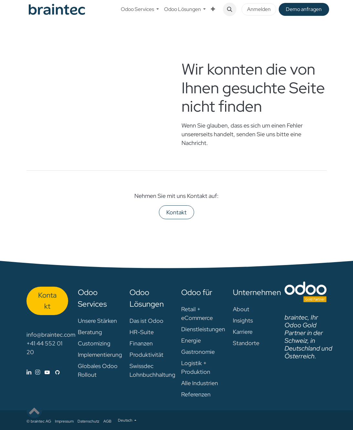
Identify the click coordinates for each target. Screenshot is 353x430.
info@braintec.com (50, 334)
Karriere (243, 331)
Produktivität (146, 354)
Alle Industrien (199, 383)
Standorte (246, 343)
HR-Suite (142, 332)
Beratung (90, 332)
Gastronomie (198, 351)
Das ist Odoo (146, 320)
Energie (191, 340)
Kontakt (176, 212)
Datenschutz (88, 421)
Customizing (94, 343)
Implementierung (100, 354)
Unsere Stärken (97, 320)
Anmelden (259, 9)
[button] (229, 9)
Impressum (64, 421)
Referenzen (196, 394)
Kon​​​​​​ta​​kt (47, 300)
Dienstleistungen (203, 329)
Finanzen (141, 343)
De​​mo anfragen (304, 9)
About (241, 309)
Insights (243, 320)
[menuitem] (139, 9)
